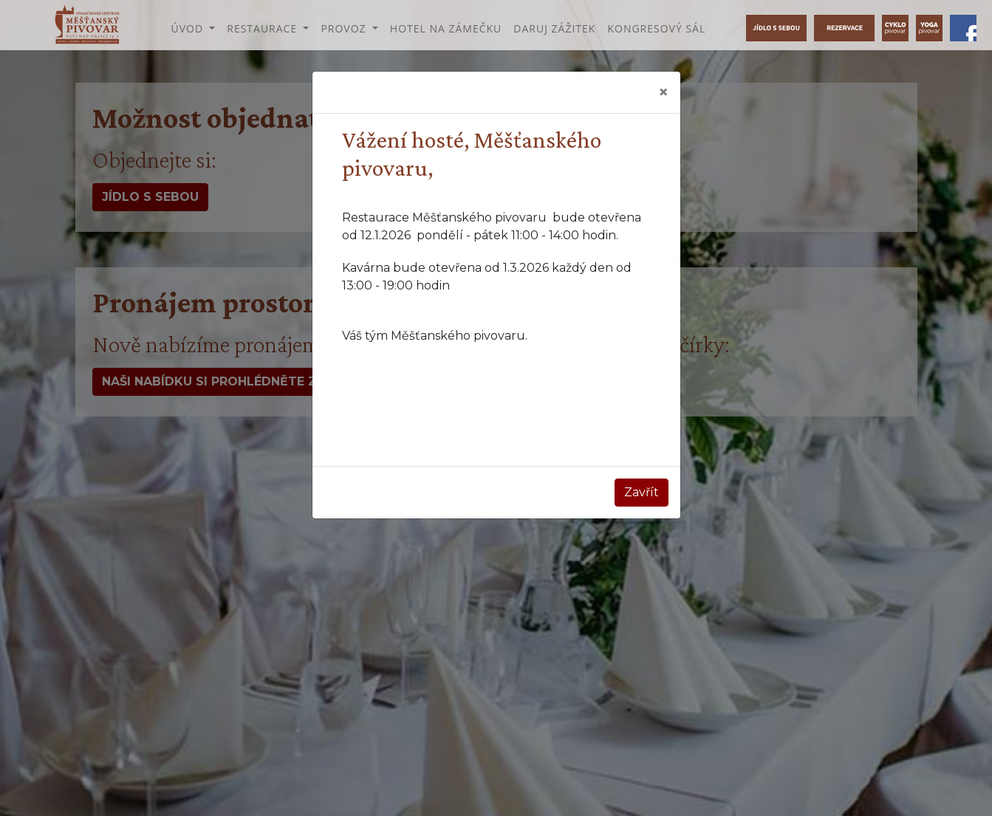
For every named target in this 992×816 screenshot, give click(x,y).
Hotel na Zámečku (446, 28)
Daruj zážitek (554, 28)
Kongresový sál (656, 28)
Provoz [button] (345, 28)
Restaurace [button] (264, 28)
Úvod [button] (188, 28)
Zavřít (641, 492)
